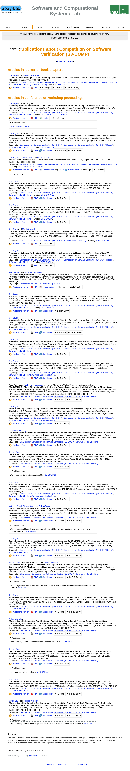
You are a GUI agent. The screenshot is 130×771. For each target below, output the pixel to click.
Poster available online (20, 126)
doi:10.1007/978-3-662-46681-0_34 (34, 515)
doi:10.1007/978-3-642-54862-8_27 (63, 572)
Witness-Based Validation (43, 375)
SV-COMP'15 (31, 531)
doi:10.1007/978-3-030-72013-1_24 (24, 303)
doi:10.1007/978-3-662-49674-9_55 (55, 416)
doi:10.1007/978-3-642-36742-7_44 (32, 658)
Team (40, 27)
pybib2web (33, 756)
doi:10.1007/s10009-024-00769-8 (33, 80)
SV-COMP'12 (90, 724)
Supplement (46, 150)
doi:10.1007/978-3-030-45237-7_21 (59, 325)
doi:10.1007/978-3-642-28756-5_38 (101, 686)
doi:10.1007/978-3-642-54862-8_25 (24, 548)
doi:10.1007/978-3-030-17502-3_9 (66, 346)
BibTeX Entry (73, 88)
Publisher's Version (19, 88)
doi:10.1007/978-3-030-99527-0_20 (82, 257)
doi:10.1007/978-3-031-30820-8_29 (24, 214)
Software (89, 27)
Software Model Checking (20, 84)
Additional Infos (18, 122)
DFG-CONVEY (47, 115)
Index (70, 61)
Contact (122, 27)
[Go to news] (65, 34)
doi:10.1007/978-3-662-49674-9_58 (69, 439)
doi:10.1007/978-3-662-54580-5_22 (76, 394)
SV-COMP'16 (50, 475)
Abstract (59, 88)
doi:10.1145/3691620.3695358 (22, 162)
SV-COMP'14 (24, 588)
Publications (73, 27)
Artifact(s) (46, 88)
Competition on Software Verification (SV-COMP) (54, 82)
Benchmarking (26, 82)
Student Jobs (84, 764)
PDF (34, 88)
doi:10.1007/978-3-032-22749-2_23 (68, 110)
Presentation (46, 170)
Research (56, 27)
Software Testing (39, 84)
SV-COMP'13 (66, 642)
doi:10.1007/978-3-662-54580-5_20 (24, 370)
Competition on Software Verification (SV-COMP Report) (88, 112)
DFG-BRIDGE (61, 115)
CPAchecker (25, 396)
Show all (61, 61)
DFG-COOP (62, 84)
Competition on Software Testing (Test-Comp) (97, 82)
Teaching (105, 27)
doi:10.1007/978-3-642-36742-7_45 (59, 628)
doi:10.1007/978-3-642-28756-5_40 (24, 710)
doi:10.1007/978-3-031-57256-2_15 (24, 190)
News (24, 27)
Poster (43, 118)
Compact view (15, 48)
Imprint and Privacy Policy (57, 764)
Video (59, 170)
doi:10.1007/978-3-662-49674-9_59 (49, 461)
